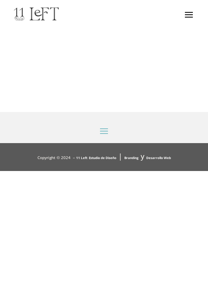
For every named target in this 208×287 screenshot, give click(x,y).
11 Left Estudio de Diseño (96, 157)
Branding (131, 157)
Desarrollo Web (158, 157)
